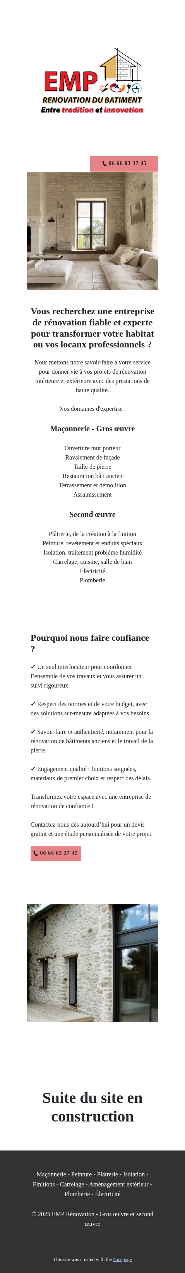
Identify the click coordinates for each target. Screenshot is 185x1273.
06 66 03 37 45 (55, 853)
